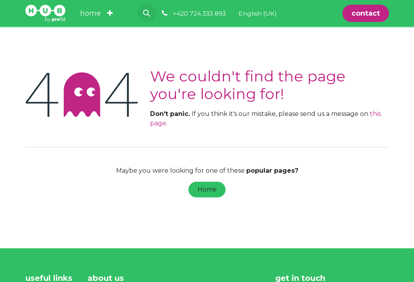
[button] (146, 13)
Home (207, 189)
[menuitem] (90, 13)
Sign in (318, 13)
